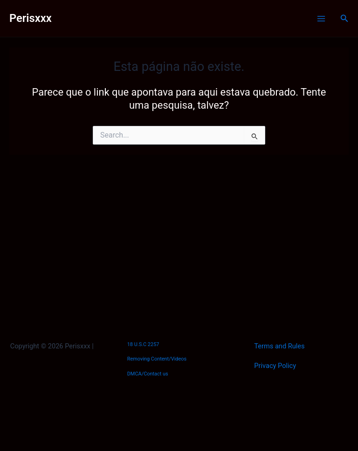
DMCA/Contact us (147, 374)
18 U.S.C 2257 (143, 344)
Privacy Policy (275, 365)
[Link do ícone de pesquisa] (344, 18)
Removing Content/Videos (157, 359)
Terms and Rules (279, 346)
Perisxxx (30, 18)
